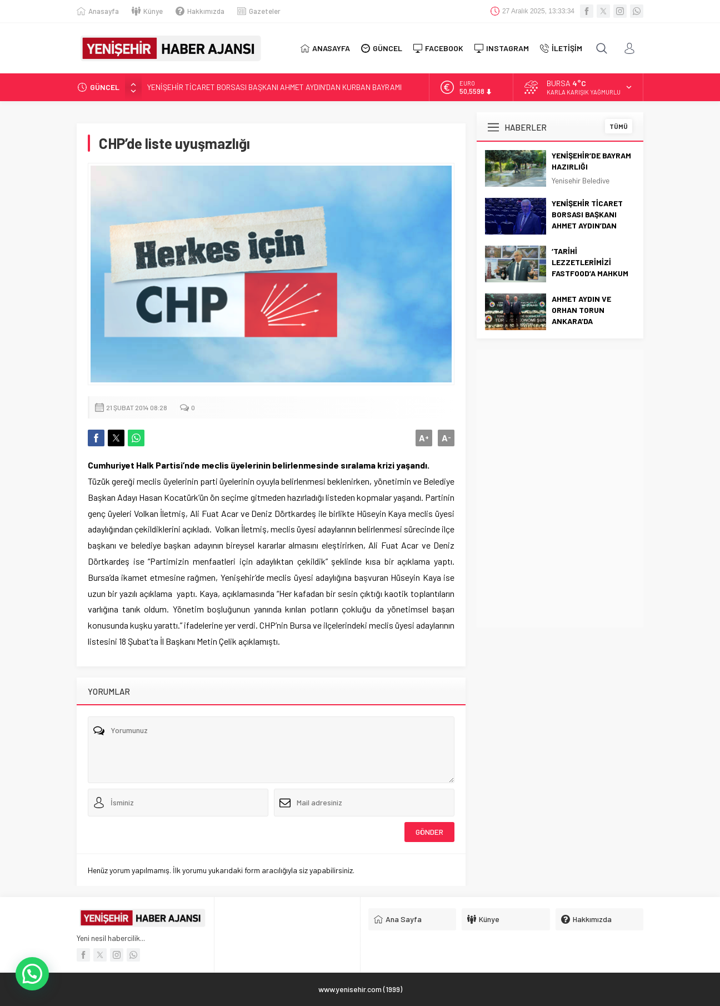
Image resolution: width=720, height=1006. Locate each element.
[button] (32, 973)
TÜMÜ (618, 126)
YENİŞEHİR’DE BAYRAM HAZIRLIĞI (591, 161)
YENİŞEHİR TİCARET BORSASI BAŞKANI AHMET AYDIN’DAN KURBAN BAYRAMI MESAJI (587, 225)
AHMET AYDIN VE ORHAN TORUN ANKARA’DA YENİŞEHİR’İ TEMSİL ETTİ (587, 321)
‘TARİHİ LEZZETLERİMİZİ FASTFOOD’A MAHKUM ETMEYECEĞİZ (590, 267)
